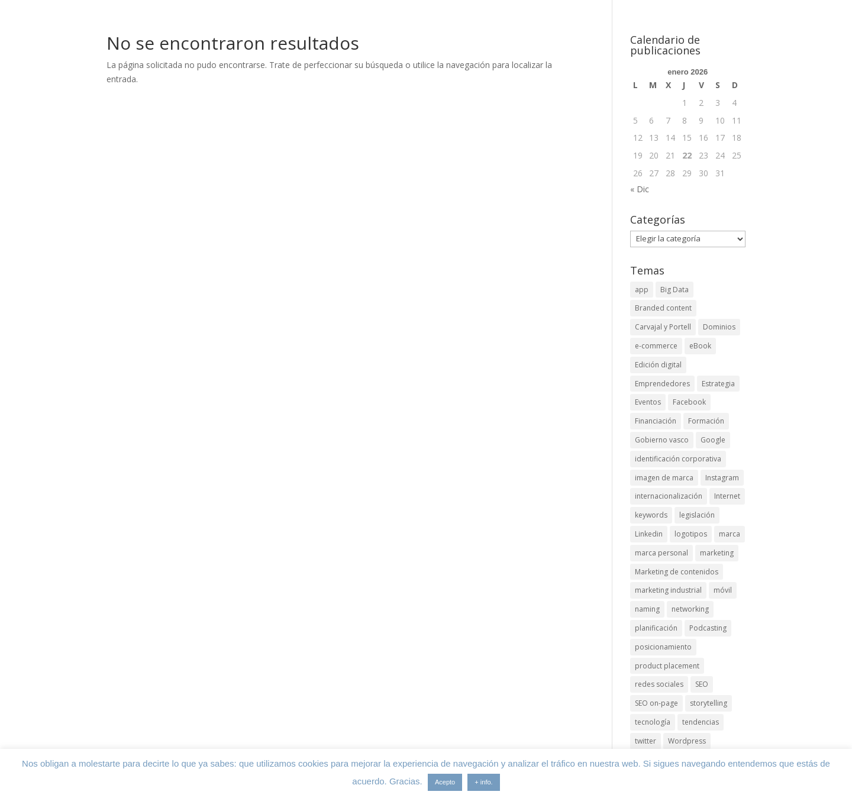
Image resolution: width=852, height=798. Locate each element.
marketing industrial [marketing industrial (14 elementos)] (668, 590)
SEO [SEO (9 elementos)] (701, 684)
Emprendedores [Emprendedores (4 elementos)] (662, 384)
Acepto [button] (445, 782)
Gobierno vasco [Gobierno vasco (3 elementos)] (662, 440)
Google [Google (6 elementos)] (713, 440)
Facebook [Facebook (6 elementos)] (689, 402)
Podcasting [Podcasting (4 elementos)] (708, 628)
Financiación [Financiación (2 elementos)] (655, 421)
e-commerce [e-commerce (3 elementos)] (656, 346)
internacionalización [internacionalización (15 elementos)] (668, 496)
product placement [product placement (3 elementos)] (667, 666)
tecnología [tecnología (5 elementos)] (652, 722)
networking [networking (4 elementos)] (690, 609)
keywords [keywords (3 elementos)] (651, 515)
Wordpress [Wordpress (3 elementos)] (687, 741)
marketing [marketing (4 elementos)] (717, 553)
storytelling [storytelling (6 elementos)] (708, 703)
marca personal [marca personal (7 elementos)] (661, 553)
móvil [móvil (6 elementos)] (723, 590)
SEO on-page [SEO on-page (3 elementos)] (656, 703)
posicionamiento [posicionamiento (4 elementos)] (663, 647)
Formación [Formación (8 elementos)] (706, 421)
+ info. (483, 782)
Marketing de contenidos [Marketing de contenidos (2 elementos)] (676, 572)
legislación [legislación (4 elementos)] (697, 515)
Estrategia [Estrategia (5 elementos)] (718, 384)
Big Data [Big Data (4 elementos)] (674, 290)
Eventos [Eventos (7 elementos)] (648, 402)
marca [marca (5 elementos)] (729, 534)
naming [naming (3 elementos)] (647, 609)
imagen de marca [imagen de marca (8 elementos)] (664, 478)
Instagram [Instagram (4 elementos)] (722, 478)
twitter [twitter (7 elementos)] (645, 741)
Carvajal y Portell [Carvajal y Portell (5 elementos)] (663, 327)
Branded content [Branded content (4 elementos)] (663, 308)
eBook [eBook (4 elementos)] (700, 346)
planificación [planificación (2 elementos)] (656, 628)
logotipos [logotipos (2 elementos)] (690, 534)
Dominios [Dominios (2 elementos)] (719, 327)
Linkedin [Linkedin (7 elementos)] (649, 534)
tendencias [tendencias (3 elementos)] (700, 722)
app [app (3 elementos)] (641, 290)
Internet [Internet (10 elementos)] (727, 496)
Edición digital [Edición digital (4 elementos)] (658, 365)
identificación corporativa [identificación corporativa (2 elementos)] (678, 459)
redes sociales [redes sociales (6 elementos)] (659, 684)
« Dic (639, 189)
